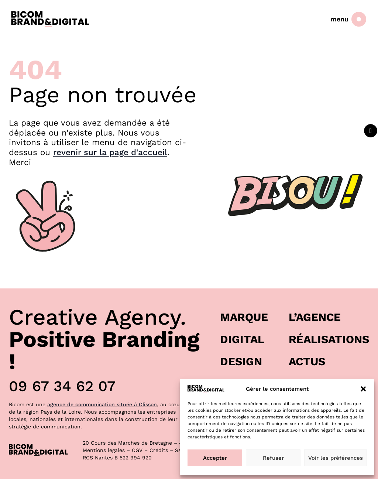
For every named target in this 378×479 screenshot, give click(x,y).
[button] (363, 389)
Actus (307, 361)
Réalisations (329, 339)
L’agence (315, 317)
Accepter (215, 458)
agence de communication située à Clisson (102, 404)
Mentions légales (104, 450)
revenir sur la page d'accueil (110, 152)
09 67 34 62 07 (62, 386)
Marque (244, 317)
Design (241, 361)
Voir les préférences (335, 458)
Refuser (273, 458)
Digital (242, 339)
